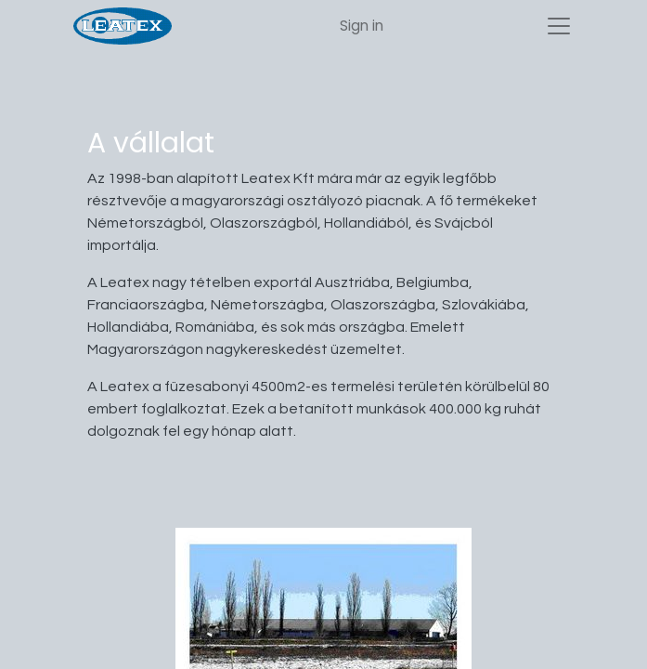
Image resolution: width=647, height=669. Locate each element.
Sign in (361, 25)
